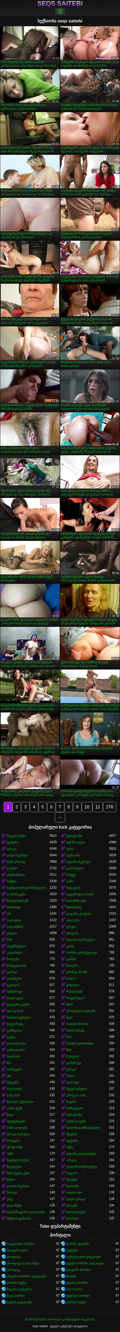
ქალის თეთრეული (80, 940)
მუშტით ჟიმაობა (19, 1218)
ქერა (70, 849)
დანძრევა (73, 1063)
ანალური (73, 920)
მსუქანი (72, 1180)
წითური (72, 966)
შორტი (12, 1192)
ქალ (10, 1199)
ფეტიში (72, 1141)
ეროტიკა (14, 1257)
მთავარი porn (17, 1250)
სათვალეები (75, 1212)
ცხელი (12, 933)
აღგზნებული (16, 946)
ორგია (71, 1160)
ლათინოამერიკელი (81, 1167)
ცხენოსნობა (16, 875)
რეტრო (72, 1173)
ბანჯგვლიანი (16, 966)
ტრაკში (72, 1205)
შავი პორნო (16, 1296)
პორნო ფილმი (77, 1244)
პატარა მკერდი (78, 862)
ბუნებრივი (14, 991)
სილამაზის (15, 927)
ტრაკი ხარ (15, 1011)
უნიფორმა (15, 1147)
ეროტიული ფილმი (80, 1011)
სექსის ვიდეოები (19, 1302)
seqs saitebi (60, 3)
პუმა (69, 1147)
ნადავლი (73, 888)
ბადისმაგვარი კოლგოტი (26, 1212)
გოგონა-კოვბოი (78, 914)
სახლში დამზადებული (83, 1128)
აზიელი (72, 933)
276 (109, 807)
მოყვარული (75, 998)
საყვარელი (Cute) (80, 894)
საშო (70, 881)
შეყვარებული (76, 1089)
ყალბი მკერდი (18, 1186)
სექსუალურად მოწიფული (26, 888)
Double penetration (80, 1043)
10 (87, 807)
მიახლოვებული (19, 1017)
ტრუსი (71, 927)
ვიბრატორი (16, 1050)
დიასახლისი (16, 1043)
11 (97, 807)
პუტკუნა (13, 1082)
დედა (11, 1037)
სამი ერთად (16, 862)
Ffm (9, 940)
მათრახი (13, 1056)
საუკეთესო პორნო (21, 1244)
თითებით (14, 920)
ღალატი (72, 1082)
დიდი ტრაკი (75, 1199)
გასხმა (71, 959)
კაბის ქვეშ (14, 1108)
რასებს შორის (77, 1024)
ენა (9, 1076)
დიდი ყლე (15, 998)
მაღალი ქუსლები (20, 1102)
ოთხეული (14, 1069)
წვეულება (14, 1167)
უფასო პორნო (77, 1283)
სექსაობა (73, 855)
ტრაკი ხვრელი (18, 1134)
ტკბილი (13, 985)
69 (8, 1063)
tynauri (71, 1276)
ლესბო (12, 868)
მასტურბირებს (18, 901)
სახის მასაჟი (75, 1030)
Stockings (14, 907)
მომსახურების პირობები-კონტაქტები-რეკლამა (60, 1319)
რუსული (72, 1056)
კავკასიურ (14, 953)
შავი (69, 1017)
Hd (9, 914)
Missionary (74, 907)
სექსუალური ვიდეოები (83, 1257)
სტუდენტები (16, 1121)
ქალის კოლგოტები (81, 1154)
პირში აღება (75, 842)
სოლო (71, 978)
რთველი (14, 1141)
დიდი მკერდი (17, 855)
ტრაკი (11, 849)
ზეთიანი (72, 1186)
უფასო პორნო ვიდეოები (85, 1263)
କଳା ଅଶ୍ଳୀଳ (74, 1289)
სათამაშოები (76, 901)
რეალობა (14, 1089)
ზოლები (13, 959)
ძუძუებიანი (74, 836)
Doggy (71, 875)
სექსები (72, 1250)
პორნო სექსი (16, 1283)
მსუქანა (72, 1134)
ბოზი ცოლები (17, 1128)
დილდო (72, 985)
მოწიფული (74, 1108)
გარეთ (12, 972)
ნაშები (11, 881)
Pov (69, 1037)
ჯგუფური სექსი (18, 1004)
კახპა (70, 946)
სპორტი (72, 1218)
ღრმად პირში (76, 972)
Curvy (70, 1076)
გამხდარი (14, 1030)
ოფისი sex (74, 1192)
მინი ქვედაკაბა (18, 1173)
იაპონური (14, 978)
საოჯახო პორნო (78, 1270)
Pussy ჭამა (74, 991)
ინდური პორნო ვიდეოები (26, 1276)
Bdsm (11, 1180)
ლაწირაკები (16, 894)
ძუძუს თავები (76, 1121)
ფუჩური (13, 842)
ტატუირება (15, 1024)
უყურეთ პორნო (78, 1296)
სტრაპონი (74, 1115)
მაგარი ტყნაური (19, 1289)
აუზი (10, 1154)
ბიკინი (71, 1102)
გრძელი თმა (76, 1095)
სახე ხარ (13, 1095)
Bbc (69, 1050)
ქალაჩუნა (14, 1205)
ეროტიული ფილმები (23, 1263)
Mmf (69, 1004)
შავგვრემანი (16, 836)
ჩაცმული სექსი (18, 1160)
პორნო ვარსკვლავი (81, 953)
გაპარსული (75, 868)
